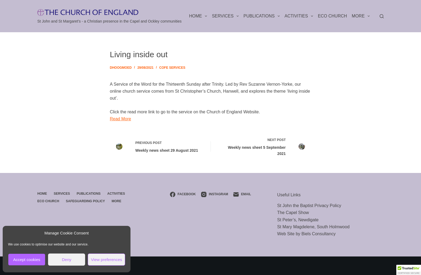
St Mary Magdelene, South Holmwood (313, 227)
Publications (263, 16)
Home (199, 16)
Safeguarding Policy (85, 201)
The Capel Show (293, 212)
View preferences (106, 259)
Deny (66, 259)
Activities (300, 16)
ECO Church (332, 16)
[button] (408, 270)
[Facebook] (183, 194)
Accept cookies (26, 259)
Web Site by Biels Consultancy (306, 233)
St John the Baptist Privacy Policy (309, 205)
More (362, 16)
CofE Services (172, 68)
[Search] (382, 16)
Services (226, 16)
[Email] (242, 194)
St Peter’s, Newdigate (297, 220)
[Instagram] (214, 194)
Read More (120, 119)
